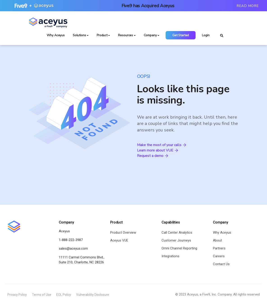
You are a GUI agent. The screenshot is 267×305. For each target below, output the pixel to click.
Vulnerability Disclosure (92, 294)
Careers (219, 256)
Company (150, 35)
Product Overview (123, 232)
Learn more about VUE (157, 150)
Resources (125, 35)
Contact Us (221, 264)
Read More (248, 6)
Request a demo (152, 155)
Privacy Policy (17, 294)
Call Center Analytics (177, 232)
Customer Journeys (176, 240)
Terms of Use (41, 294)
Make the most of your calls (161, 144)
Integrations (170, 256)
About (217, 240)
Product (102, 35)
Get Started (180, 35)
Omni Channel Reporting (179, 248)
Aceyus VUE (119, 240)
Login (205, 35)
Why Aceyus (55, 35)
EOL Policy (63, 294)
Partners (219, 248)
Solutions (79, 35)
